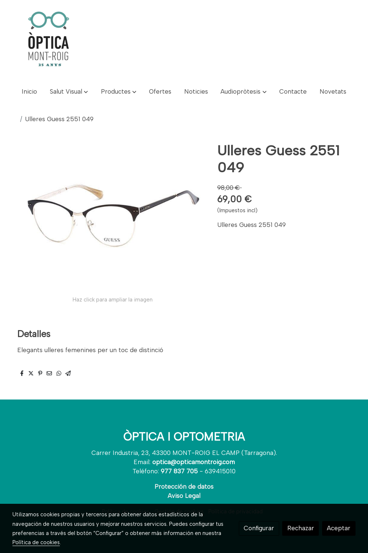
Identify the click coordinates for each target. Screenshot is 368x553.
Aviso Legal (184, 495)
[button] (69, 91)
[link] (48, 40)
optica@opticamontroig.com (193, 462)
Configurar (259, 528)
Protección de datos (184, 486)
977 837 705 (179, 471)
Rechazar (300, 528)
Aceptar (338, 528)
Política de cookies (36, 542)
